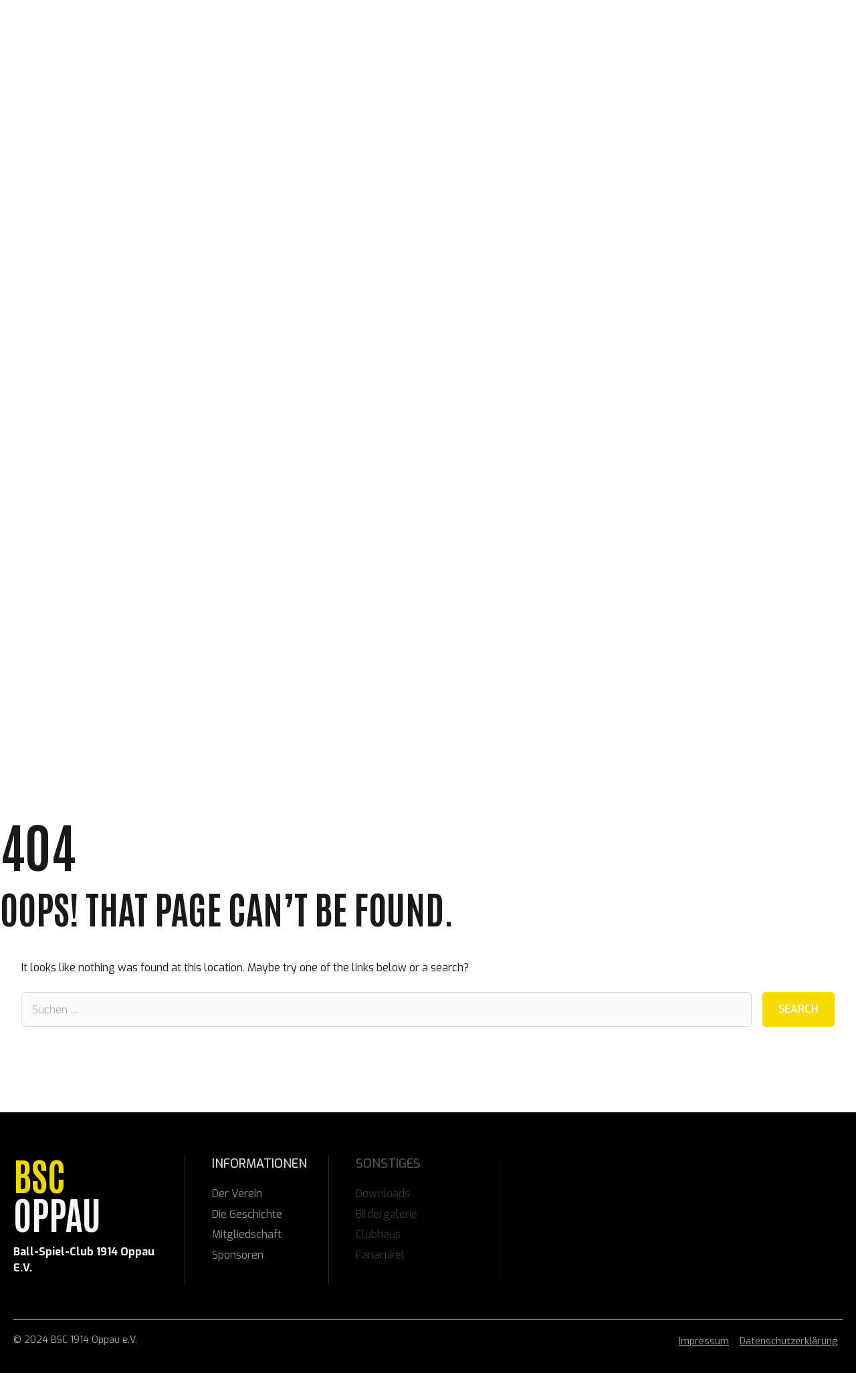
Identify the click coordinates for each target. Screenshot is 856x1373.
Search (798, 1009)
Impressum (704, 1341)
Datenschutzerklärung (788, 1341)
